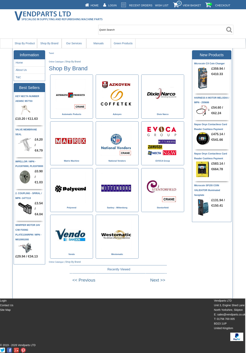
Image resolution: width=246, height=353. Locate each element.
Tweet (51, 53)
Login (112, 5)
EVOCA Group (162, 161)
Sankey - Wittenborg (117, 207)
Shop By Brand (49, 43)
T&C (18, 77)
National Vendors (117, 161)
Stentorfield (163, 207)
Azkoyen (117, 114)
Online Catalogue (56, 62)
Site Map (5, 309)
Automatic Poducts (71, 114)
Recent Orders (140, 5)
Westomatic (117, 254)
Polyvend (71, 207)
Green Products (123, 43)
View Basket (192, 5)
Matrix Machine (71, 161)
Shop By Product (25, 43)
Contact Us (6, 305)
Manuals (98, 43)
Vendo (71, 254)
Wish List (162, 5)
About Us (21, 69)
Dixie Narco (163, 114)
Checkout (222, 5)
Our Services (74, 43)
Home (95, 5)
